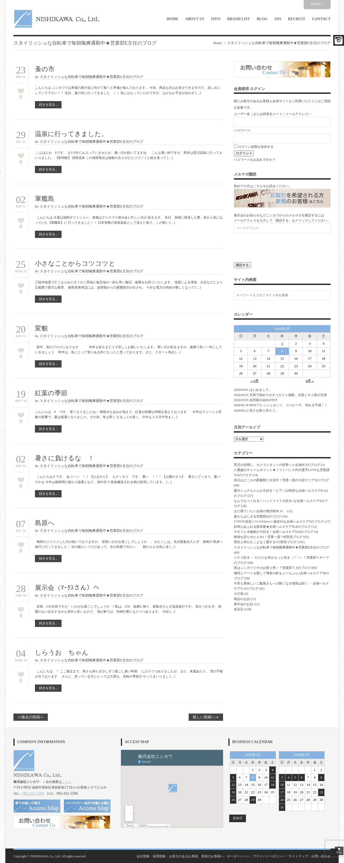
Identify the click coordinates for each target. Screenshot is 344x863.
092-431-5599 (33, 793)
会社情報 (143, 856)
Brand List (238, 19)
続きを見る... (48, 104)
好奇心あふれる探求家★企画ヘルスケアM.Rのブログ (272, 527)
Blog (262, 19)
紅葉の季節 (51, 393)
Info (215, 19)
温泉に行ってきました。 (71, 133)
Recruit (296, 19)
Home (172, 19)
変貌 (41, 328)
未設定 (238, 609)
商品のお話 (242, 599)
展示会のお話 (243, 604)
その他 (238, 593)
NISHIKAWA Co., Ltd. (46, 856)
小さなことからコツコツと (75, 263)
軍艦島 (44, 198)
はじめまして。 (260, 390)
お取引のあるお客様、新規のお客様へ (196, 856)
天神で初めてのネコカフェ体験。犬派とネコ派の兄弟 (288, 395)
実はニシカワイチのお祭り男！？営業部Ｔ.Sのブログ (272, 568)
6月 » (310, 381)
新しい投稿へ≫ (206, 717)
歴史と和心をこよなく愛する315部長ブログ (265, 542)
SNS (277, 19)
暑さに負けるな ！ (64, 458)
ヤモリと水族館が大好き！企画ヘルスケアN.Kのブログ (273, 532)
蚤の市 (45, 69)
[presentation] (275, 246)
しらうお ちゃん (61, 652)
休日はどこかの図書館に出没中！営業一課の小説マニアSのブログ (281, 480)
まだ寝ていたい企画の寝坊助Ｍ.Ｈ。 (260, 511)
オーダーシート (238, 856)
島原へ (48, 522)
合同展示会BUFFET (265, 400)
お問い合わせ (321, 856)
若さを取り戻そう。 (263, 410)
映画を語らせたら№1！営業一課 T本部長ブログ (268, 537)
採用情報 (159, 856)
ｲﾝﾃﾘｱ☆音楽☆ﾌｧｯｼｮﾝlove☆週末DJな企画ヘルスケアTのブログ (279, 521)
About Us (194, 19)
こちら (66, 782)
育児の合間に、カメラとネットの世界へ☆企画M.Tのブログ (277, 465)
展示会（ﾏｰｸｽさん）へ (70, 587)
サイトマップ (298, 856)
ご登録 (326, 101)
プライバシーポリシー (269, 856)
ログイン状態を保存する (254, 147)
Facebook (338, 40)
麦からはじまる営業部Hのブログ (257, 516)
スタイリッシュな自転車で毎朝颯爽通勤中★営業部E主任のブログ (91, 77)
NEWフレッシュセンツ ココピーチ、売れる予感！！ (288, 405)
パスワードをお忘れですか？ (255, 160)
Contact (321, 19)
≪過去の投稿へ (30, 717)
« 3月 (255, 381)
